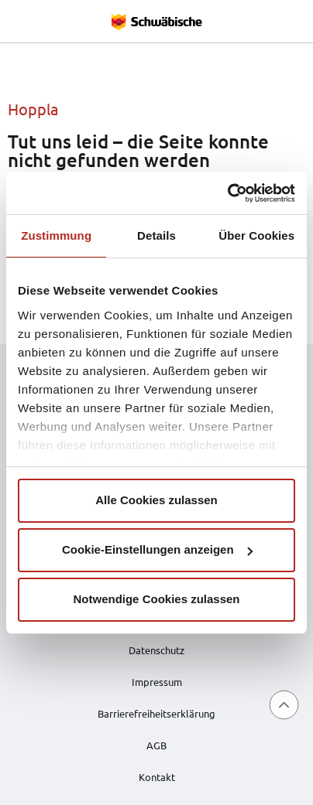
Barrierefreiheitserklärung (156, 713)
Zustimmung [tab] (56, 235)
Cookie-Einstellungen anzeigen (157, 549)
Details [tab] (156, 235)
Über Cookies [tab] (256, 235)
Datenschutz (156, 650)
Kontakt (157, 776)
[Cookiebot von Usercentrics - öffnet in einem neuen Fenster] (227, 193)
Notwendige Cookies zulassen (156, 598)
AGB (156, 745)
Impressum (157, 681)
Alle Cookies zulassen (156, 500)
